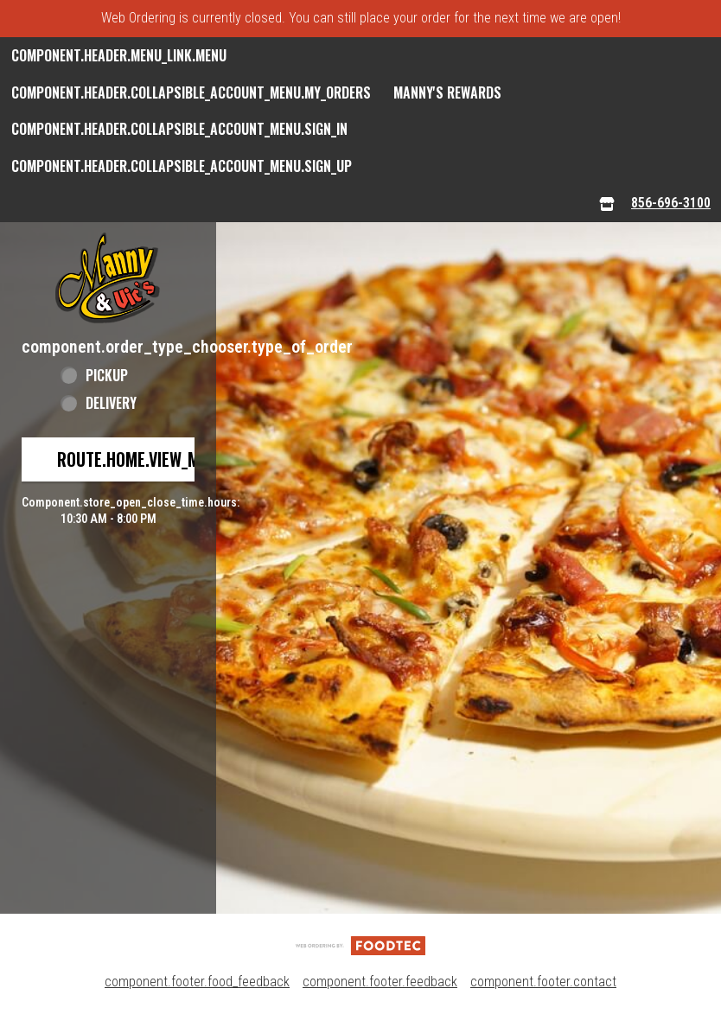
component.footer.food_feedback (197, 981)
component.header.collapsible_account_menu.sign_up (181, 166)
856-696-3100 (671, 203)
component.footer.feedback (380, 981)
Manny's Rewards (447, 92)
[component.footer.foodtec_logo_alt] (360, 944)
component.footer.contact (543, 981)
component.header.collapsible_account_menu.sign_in (179, 128)
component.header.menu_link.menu (119, 55)
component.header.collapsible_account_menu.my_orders (191, 92)
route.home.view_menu (142, 459)
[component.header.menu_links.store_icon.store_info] (606, 203)
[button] (108, 278)
